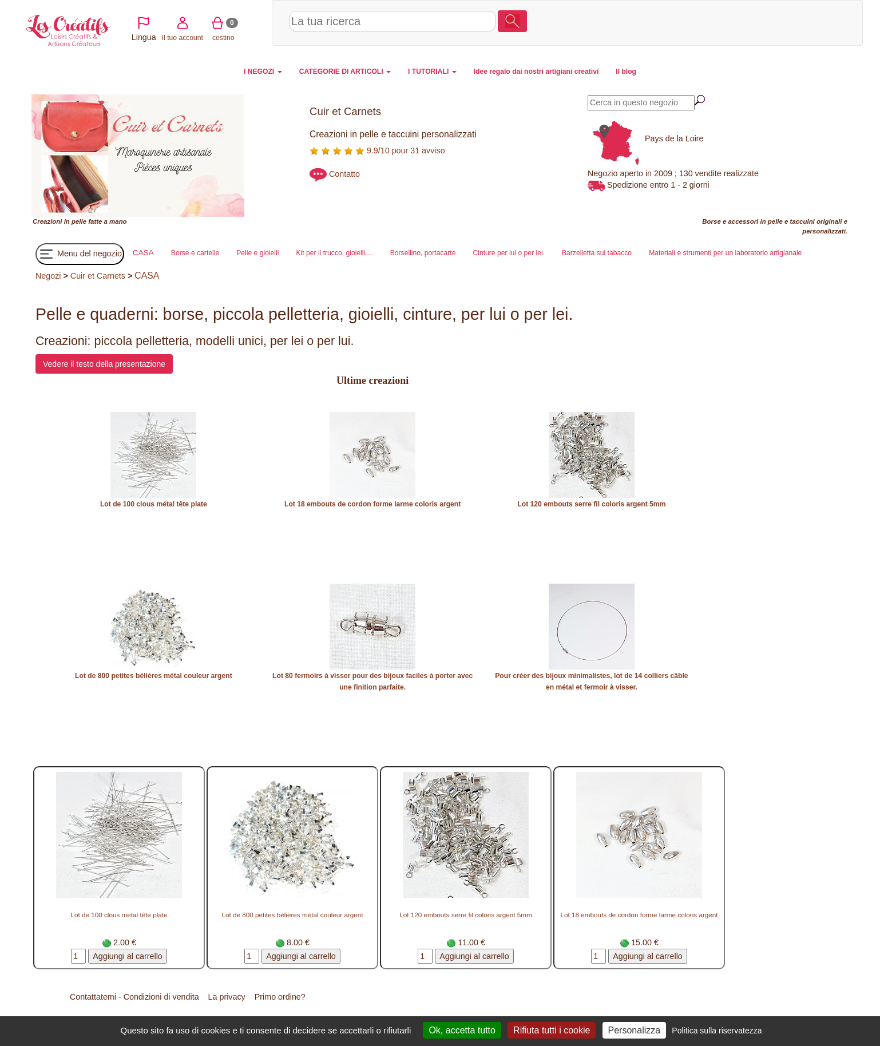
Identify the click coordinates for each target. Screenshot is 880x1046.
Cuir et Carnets (97, 275)
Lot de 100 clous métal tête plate (153, 504)
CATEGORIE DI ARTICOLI (345, 72)
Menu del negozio (80, 254)
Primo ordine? (280, 996)
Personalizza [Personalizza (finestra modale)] (634, 1030)
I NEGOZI (263, 72)
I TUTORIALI (432, 72)
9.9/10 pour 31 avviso (377, 150)
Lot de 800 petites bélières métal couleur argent (153, 676)
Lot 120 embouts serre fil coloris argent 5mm (591, 504)
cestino (780, 22)
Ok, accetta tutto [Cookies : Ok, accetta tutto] (462, 1030)
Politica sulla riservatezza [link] (717, 1030)
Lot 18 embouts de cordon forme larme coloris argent (372, 504)
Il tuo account (739, 22)
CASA (146, 275)
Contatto (344, 174)
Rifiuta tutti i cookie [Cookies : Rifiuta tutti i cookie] (551, 1030)
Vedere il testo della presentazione (104, 364)
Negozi (48, 275)
